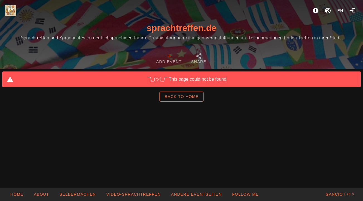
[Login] (352, 10)
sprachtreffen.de (182, 28)
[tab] (169, 59)
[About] (315, 10)
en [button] (340, 10)
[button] (196, 194)
